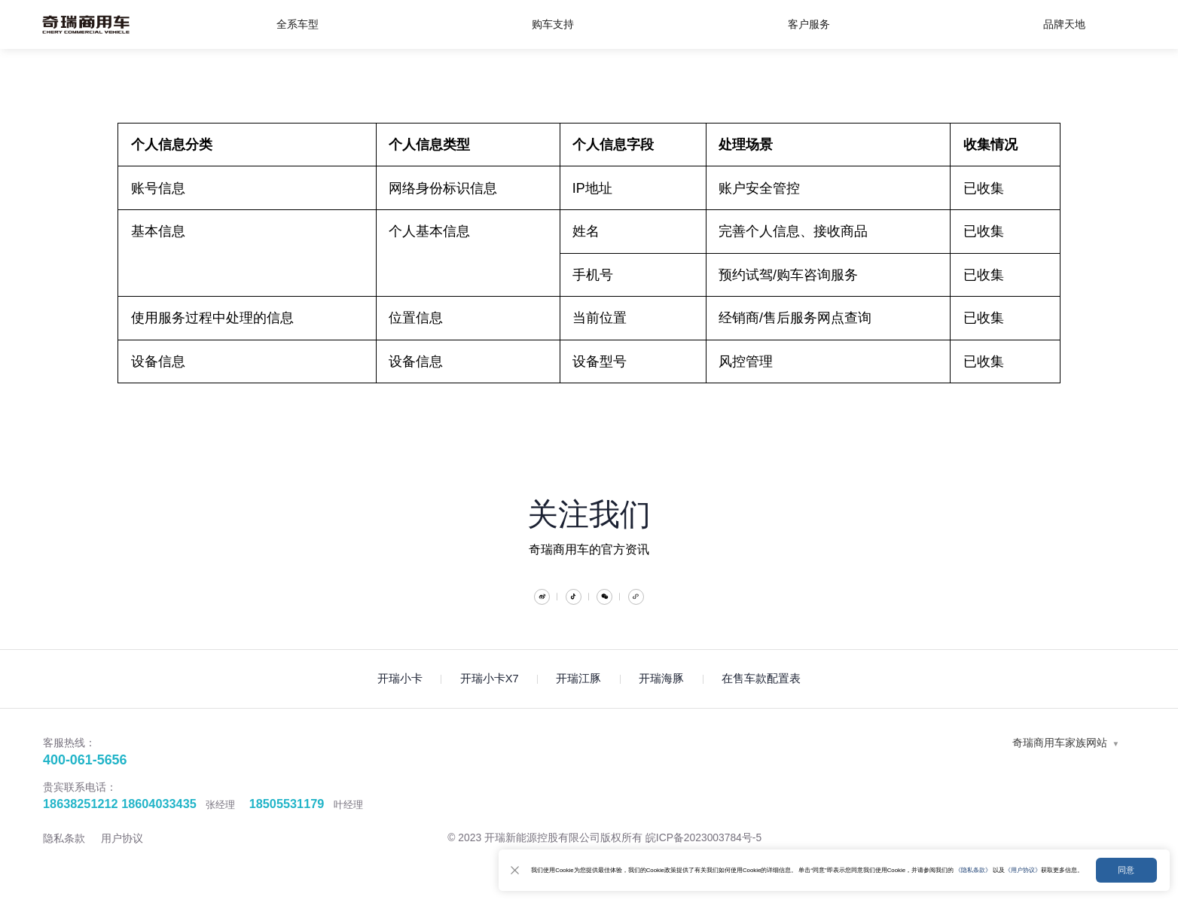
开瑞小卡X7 (489, 700)
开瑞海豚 (661, 700)
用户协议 (122, 859)
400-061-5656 (85, 780)
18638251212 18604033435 (120, 824)
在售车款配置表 (761, 700)
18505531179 (287, 824)
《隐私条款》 (920, 862)
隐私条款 (64, 859)
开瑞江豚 (578, 700)
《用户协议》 (988, 862)
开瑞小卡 (400, 700)
